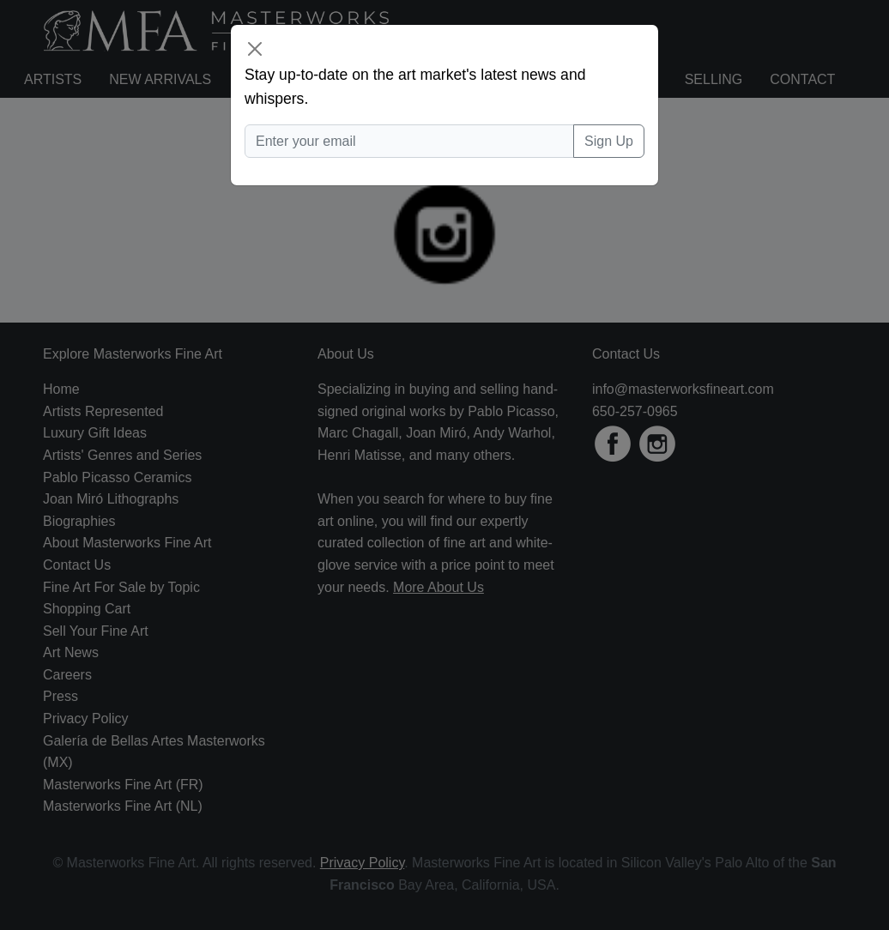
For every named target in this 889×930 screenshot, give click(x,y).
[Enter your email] (409, 141)
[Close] (255, 49)
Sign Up (608, 141)
